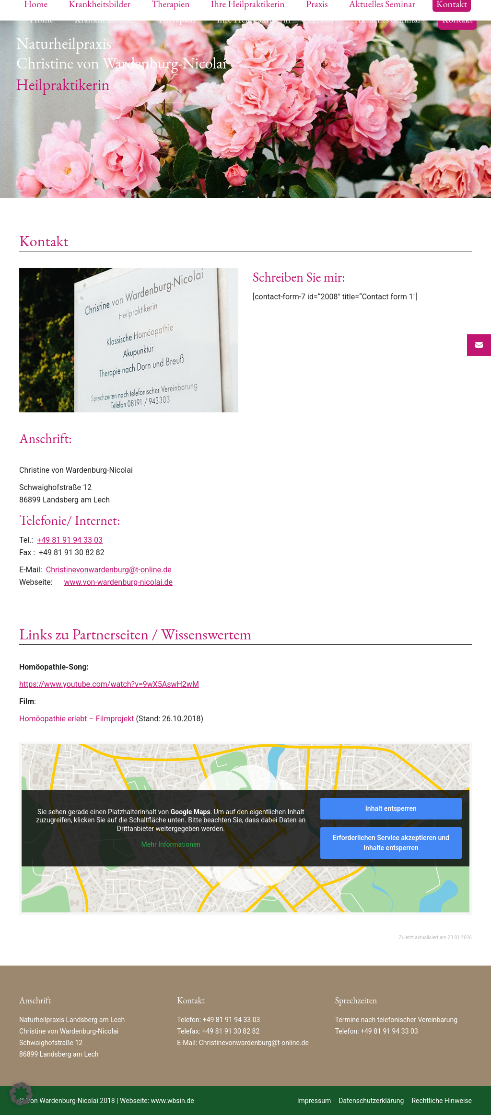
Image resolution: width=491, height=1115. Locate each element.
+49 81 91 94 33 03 (70, 540)
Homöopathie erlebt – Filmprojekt (76, 718)
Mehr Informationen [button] (170, 844)
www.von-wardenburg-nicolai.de (118, 582)
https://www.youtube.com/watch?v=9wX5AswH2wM (109, 684)
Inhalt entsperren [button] (391, 808)
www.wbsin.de (172, 1100)
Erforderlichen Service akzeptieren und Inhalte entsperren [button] (391, 843)
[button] (21, 1094)
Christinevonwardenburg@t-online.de (109, 569)
